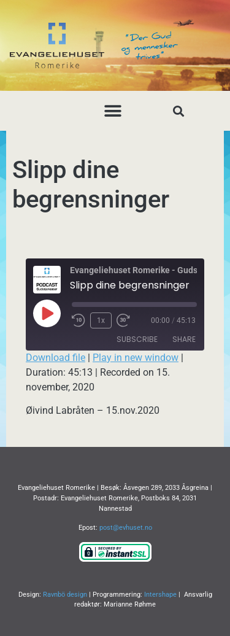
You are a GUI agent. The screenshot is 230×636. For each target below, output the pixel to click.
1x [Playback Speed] (101, 320)
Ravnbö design (65, 595)
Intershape (160, 595)
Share (184, 339)
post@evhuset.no (125, 528)
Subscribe (137, 339)
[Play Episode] (46, 313)
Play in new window (135, 357)
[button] (112, 111)
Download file (55, 357)
